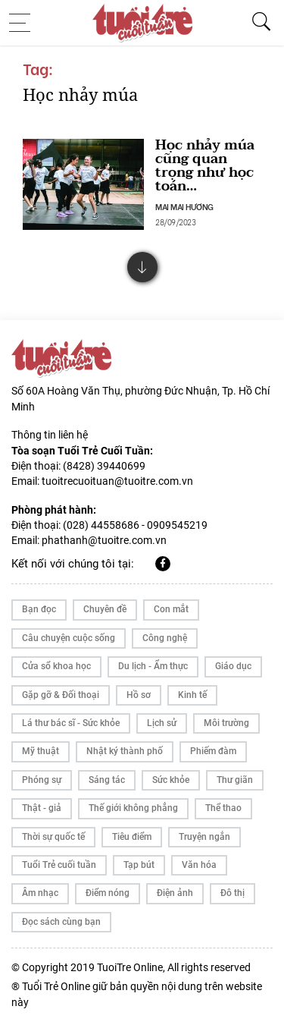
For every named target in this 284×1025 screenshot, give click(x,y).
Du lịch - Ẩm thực (153, 666)
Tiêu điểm (131, 837)
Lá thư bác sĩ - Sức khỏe (71, 723)
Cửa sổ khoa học (56, 666)
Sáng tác (107, 780)
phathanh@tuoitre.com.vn (104, 540)
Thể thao (223, 808)
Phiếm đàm (213, 751)
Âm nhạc (40, 893)
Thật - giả (41, 808)
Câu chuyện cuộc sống (68, 638)
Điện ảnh (175, 893)
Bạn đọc (39, 609)
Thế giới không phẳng (133, 808)
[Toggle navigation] (24, 23)
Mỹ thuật (40, 751)
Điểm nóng (108, 893)
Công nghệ (164, 638)
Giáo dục (233, 666)
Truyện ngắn (204, 837)
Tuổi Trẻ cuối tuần (59, 865)
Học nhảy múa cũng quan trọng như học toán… (204, 166)
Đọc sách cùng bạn (61, 922)
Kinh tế (192, 695)
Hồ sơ (138, 695)
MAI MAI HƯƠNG (184, 206)
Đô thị (232, 893)
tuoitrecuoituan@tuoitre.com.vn (117, 481)
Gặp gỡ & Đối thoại (60, 695)
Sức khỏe (170, 780)
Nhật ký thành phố (124, 751)
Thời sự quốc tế (53, 837)
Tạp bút (138, 865)
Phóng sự (41, 780)
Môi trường (226, 723)
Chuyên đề (104, 609)
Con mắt (171, 609)
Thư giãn (235, 780)
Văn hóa (199, 865)
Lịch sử (161, 723)
